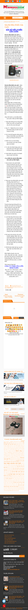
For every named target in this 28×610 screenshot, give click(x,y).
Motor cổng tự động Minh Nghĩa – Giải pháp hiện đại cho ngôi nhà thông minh (16, 512)
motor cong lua (9, 478)
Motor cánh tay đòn (12, 451)
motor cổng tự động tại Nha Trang (13, 481)
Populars (7, 408)
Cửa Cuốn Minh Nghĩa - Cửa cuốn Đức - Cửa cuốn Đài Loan (12, 607)
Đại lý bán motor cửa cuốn (15, 490)
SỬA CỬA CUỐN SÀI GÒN (9, 543)
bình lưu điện (19, 470)
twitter (8, 1)
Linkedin (13, 1)
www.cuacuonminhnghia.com (13, 569)
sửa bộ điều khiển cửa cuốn (16, 285)
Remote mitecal (21, 461)
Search (24, 18)
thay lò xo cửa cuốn (7, 489)
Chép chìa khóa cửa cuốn (16, 448)
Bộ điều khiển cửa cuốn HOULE (12, 445)
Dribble (17, 1)
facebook (6, 1)
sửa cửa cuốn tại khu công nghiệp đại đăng (17, 487)
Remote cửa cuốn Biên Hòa (10, 456)
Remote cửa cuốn (8, 536)
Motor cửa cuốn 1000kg (9, 453)
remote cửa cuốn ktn (7, 483)
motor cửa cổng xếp (10, 482)
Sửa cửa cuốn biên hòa (9, 535)
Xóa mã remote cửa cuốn (14, 576)
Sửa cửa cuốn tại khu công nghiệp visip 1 (14, 467)
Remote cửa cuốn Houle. (16, 457)
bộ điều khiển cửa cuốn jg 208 (16, 475)
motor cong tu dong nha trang (17, 478)
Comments (14, 409)
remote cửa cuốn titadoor (15, 483)
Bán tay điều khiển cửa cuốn (16, 441)
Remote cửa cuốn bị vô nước (11, 460)
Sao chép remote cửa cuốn (12, 463)
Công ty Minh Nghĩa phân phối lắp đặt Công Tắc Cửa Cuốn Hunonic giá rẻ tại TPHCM (16, 587)
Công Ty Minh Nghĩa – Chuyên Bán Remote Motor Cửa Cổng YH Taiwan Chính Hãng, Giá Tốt (17, 501)
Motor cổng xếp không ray (14, 452)
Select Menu (4, 17)
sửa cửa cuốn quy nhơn (13, 485)
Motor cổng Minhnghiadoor (10, 538)
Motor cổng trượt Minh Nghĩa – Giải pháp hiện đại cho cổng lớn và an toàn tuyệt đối (16, 522)
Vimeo (20, 1)
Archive (21, 409)
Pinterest (15, 1)
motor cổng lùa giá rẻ (16, 479)
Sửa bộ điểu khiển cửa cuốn (14, 80)
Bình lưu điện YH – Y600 (8, 441)
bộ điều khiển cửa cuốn (15, 474)
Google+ (10, 1)
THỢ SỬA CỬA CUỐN (8, 539)
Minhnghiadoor (19, 608)
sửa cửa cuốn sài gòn (14, 486)
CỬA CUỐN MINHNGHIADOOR (10, 541)
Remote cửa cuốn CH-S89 (8, 457)
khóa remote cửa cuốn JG (15, 477)
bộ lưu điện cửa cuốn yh (18, 471)
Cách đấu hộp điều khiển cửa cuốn (17, 449)
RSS (22, 1)
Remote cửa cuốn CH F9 (20, 456)
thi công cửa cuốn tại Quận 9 (15, 489)
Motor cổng (19, 451)
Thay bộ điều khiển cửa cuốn (12, 470)
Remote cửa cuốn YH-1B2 (14, 459)
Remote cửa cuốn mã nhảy (11, 414)
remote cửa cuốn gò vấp (19, 482)
